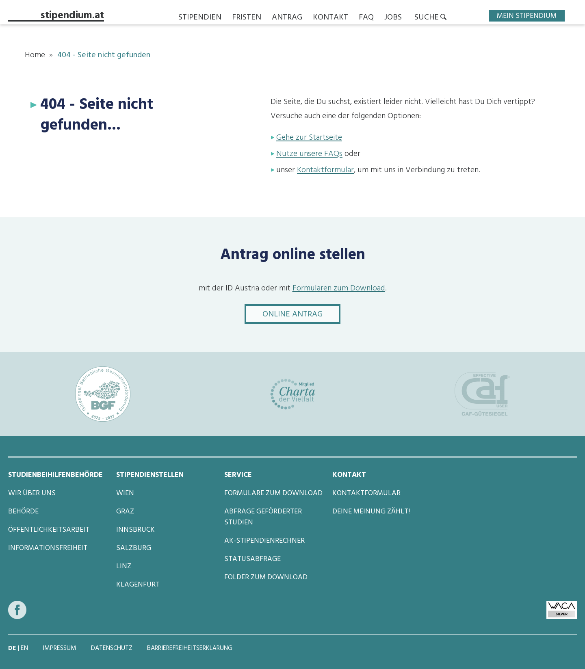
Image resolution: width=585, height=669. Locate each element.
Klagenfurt (138, 585)
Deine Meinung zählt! (371, 511)
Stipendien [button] (199, 18)
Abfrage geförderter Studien (263, 517)
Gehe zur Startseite (309, 138)
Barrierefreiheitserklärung (189, 648)
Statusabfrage (252, 559)
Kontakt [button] (330, 18)
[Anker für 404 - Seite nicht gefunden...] (35, 104)
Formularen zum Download (338, 289)
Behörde (23, 511)
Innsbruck (135, 530)
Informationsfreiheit (47, 548)
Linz (123, 566)
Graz (125, 511)
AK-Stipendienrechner (264, 541)
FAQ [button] (366, 18)
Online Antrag (301, 314)
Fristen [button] (246, 18)
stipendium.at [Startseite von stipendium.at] (72, 17)
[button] (430, 18)
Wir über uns (32, 493)
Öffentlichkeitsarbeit (48, 530)
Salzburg (133, 548)
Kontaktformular (325, 170)
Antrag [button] (287, 18)
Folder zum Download (266, 577)
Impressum (60, 648)
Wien (125, 493)
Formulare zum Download (273, 493)
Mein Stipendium (527, 16)
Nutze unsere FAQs (309, 154)
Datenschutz (112, 648)
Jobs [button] (393, 18)
